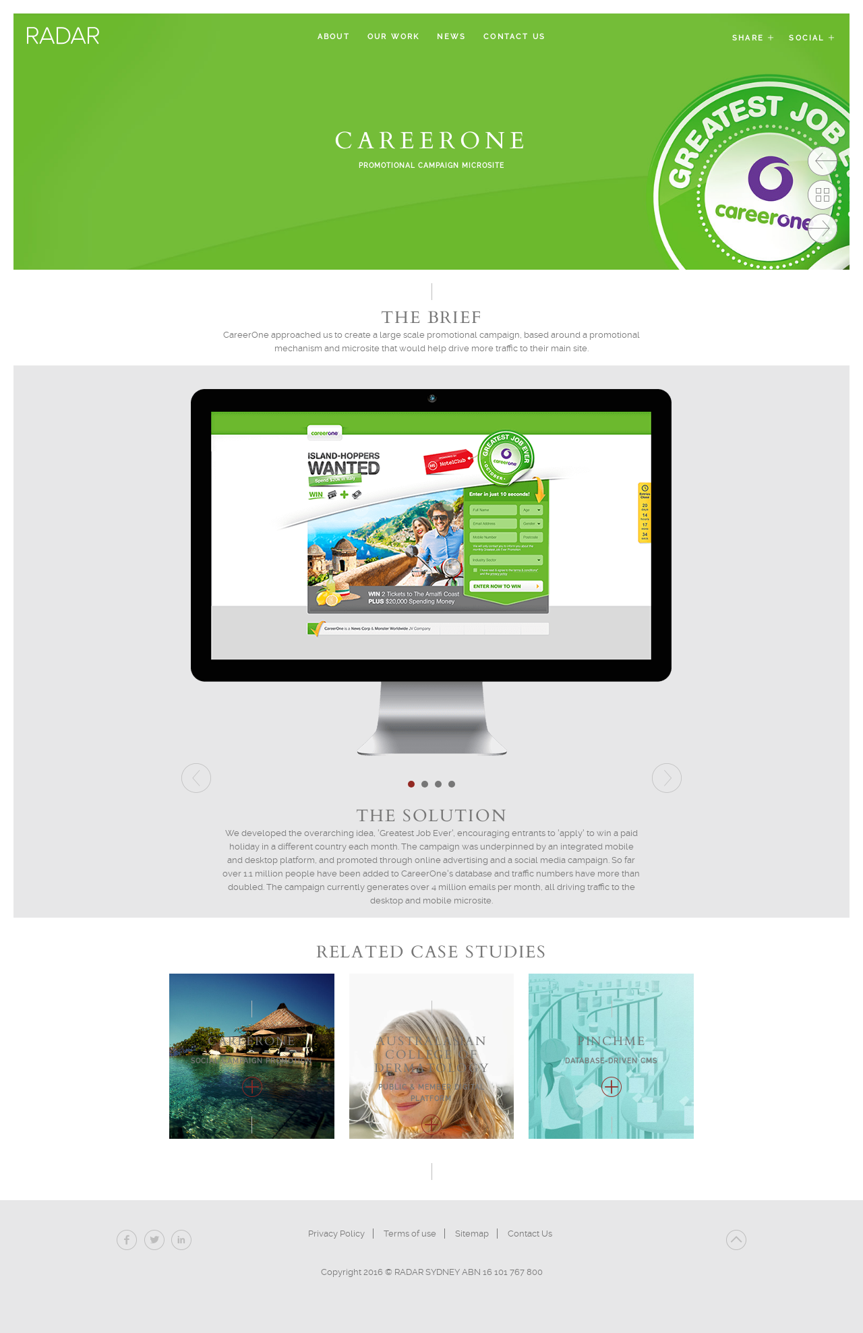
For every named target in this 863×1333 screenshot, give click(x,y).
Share (753, 38)
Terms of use (410, 1233)
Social (812, 38)
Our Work (393, 36)
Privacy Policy (336, 1233)
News (451, 36)
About (334, 36)
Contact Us (514, 36)
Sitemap (472, 1233)
